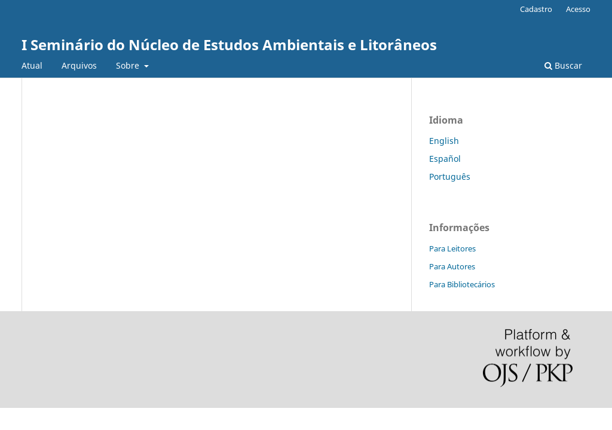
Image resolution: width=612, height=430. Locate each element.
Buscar (563, 65)
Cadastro (536, 9)
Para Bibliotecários (462, 284)
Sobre (129, 65)
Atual (32, 65)
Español (445, 158)
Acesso (578, 9)
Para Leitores (452, 248)
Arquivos (79, 65)
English (444, 140)
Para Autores (452, 266)
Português (449, 176)
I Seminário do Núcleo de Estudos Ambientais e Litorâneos (229, 44)
